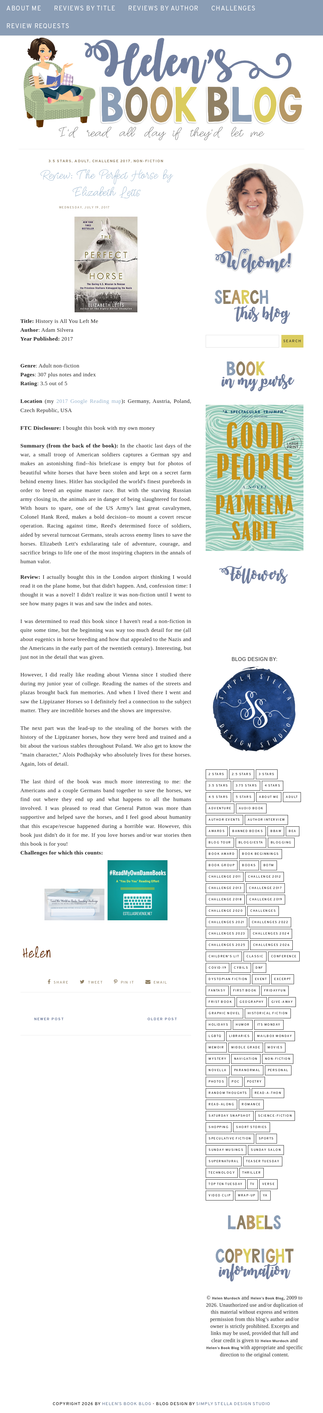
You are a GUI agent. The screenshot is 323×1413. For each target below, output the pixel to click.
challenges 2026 (271, 945)
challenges (263, 911)
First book (245, 991)
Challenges (233, 9)
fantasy (217, 991)
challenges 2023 (226, 934)
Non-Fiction (148, 161)
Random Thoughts (227, 1093)
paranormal (247, 1070)
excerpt (282, 979)
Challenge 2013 (225, 888)
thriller (251, 1173)
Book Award (221, 854)
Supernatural (223, 1161)
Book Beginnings (260, 854)
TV (252, 1184)
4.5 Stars (218, 797)
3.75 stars (246, 786)
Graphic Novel (224, 1013)
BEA (293, 831)
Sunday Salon (266, 1150)
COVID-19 (217, 968)
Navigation (246, 1059)
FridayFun (275, 991)
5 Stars (244, 797)
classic (255, 956)
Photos (216, 1082)
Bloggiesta (250, 843)
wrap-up (246, 1196)
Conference (284, 956)
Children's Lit (223, 956)
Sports (266, 1139)
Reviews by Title (84, 9)
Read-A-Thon (268, 1093)
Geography (251, 1002)
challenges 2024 (271, 934)
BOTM (268, 865)
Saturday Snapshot (229, 1116)
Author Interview (266, 820)
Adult (81, 161)
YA (265, 1196)
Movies (275, 1048)
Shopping (218, 1127)
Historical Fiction (268, 1013)
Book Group (221, 865)
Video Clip (219, 1196)
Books (249, 865)
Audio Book (251, 808)
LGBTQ (215, 1036)
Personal (278, 1070)
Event (261, 979)
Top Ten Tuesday (225, 1184)
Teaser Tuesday (262, 1161)
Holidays (218, 1025)
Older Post (161, 1018)
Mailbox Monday (274, 1036)
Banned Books (247, 831)
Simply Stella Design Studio (233, 1404)
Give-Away (282, 1002)
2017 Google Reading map (88, 401)
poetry (254, 1082)
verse (268, 1184)
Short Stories (251, 1127)
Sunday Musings (226, 1150)
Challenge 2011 (224, 877)
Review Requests (38, 26)
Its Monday (269, 1025)
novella (217, 1070)
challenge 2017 (111, 161)
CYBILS (241, 968)
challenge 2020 (225, 911)
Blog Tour (219, 843)
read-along (221, 1104)
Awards (216, 831)
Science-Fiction (275, 1116)
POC (236, 1082)
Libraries (239, 1036)
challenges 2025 (227, 945)
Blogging (281, 843)
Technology (221, 1173)
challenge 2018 (225, 900)
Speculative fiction (229, 1139)
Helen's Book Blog (126, 1404)
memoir (216, 1048)
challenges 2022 (270, 922)
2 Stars (216, 774)
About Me (23, 9)
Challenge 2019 (265, 900)
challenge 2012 (264, 877)
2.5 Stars (242, 774)
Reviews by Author (163, 9)
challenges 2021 (226, 922)
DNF (259, 968)
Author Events (224, 820)
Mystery (217, 1059)
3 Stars (267, 774)
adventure (220, 808)
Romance (251, 1104)
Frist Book (220, 1002)
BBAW (275, 831)
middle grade (245, 1048)
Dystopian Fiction (228, 979)
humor (243, 1025)
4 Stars (273, 786)
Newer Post (51, 1018)
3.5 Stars (60, 161)
